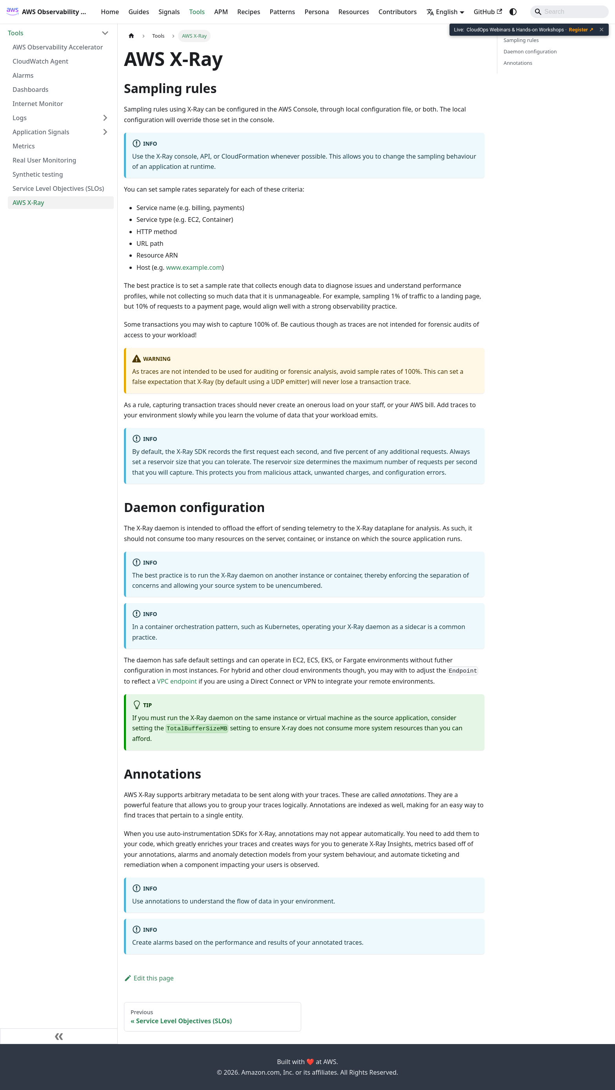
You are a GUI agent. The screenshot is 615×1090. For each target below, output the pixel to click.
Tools (197, 11)
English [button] (442, 11)
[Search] (569, 11)
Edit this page (149, 978)
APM (221, 11)
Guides (138, 11)
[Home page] (131, 36)
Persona (316, 11)
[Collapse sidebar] (59, 1036)
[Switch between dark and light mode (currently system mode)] (513, 11)
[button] (58, 33)
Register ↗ (581, 30)
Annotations (518, 62)
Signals (169, 11)
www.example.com (194, 267)
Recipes (248, 11)
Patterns (282, 11)
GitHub (488, 11)
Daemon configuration (530, 51)
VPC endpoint (177, 681)
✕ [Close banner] (601, 30)
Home (110, 11)
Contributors (397, 11)
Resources (353, 11)
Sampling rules (521, 40)
